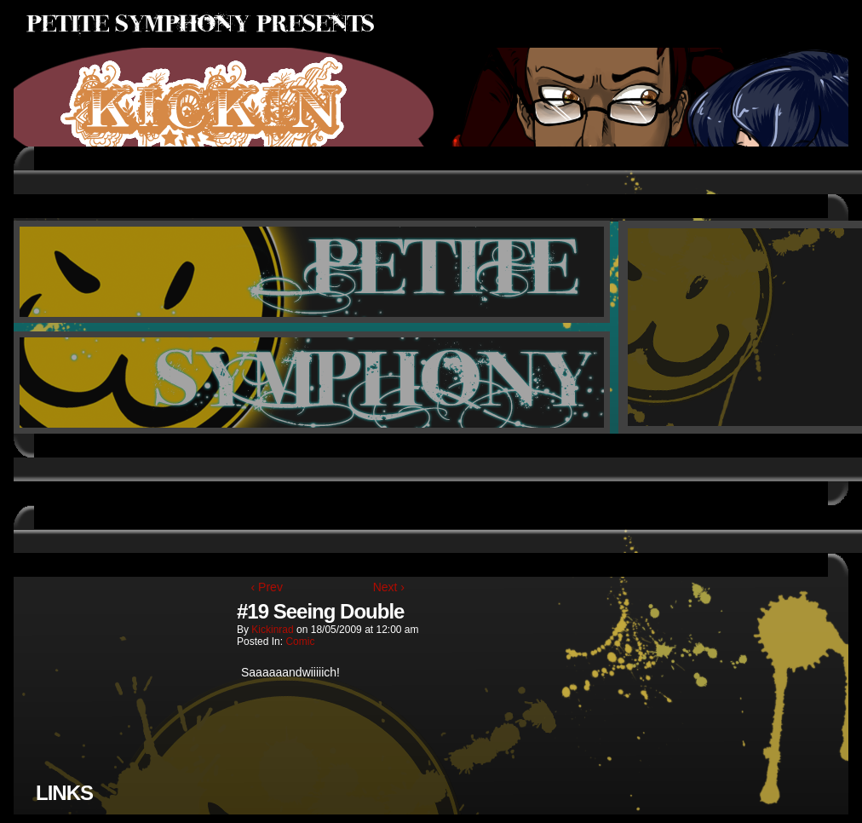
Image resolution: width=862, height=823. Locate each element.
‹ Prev (267, 587)
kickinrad (272, 630)
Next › (389, 587)
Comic (299, 641)
